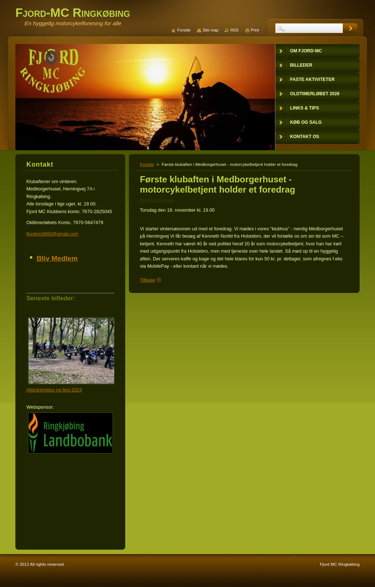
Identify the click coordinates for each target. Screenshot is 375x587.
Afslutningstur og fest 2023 (54, 390)
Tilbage (147, 280)
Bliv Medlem (57, 258)
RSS (234, 30)
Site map (210, 30)
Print (255, 30)
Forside (147, 164)
